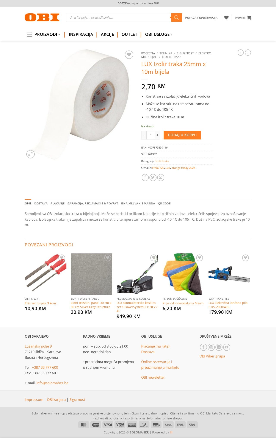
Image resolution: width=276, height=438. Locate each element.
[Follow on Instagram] (211, 347)
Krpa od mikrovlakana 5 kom (183, 303)
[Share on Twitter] (153, 177)
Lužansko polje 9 (38, 346)
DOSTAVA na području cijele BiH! (138, 3)
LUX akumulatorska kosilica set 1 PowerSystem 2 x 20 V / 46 (137, 307)
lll (171, 432)
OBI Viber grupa (212, 356)
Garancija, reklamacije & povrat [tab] (92, 203)
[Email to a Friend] (160, 177)
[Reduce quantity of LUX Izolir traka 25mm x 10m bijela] (143, 135)
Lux (167, 168)
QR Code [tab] (164, 203)
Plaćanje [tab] (57, 203)
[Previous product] (248, 52)
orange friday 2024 (183, 168)
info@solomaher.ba (52, 383)
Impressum (34, 399)
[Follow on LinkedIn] (219, 347)
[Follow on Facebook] (203, 347)
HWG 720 (158, 168)
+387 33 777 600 (45, 367)
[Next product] (241, 52)
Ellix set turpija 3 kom (40, 303)
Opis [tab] (28, 203)
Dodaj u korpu (182, 135)
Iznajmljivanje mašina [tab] (138, 203)
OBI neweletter (153, 377)
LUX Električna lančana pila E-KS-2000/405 (228, 305)
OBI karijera (57, 399)
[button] (243, 17)
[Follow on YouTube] (226, 347)
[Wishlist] (226, 17)
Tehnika (166, 53)
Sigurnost (185, 53)
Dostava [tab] (41, 203)
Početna (148, 53)
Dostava (148, 351)
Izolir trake (171, 57)
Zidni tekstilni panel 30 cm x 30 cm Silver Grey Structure (91, 305)
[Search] (176, 17)
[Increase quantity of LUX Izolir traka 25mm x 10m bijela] (157, 135)
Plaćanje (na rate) (155, 346)
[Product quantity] (150, 135)
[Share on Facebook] (145, 177)
